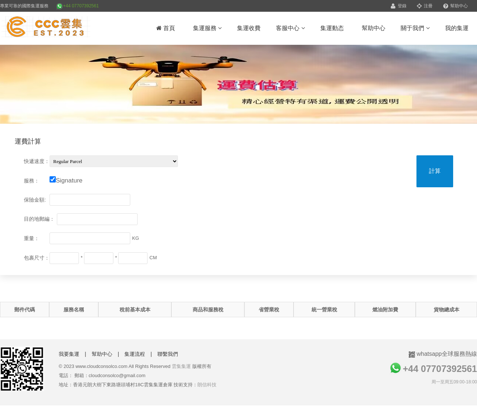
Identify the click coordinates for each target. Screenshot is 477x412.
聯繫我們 (167, 354)
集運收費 (249, 28)
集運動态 (332, 28)
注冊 (425, 5)
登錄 (398, 5)
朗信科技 (206, 384)
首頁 (165, 28)
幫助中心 (455, 5)
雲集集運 (181, 366)
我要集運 (69, 354)
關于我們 (415, 28)
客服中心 (290, 28)
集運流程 (134, 354)
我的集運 (457, 28)
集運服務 (207, 28)
